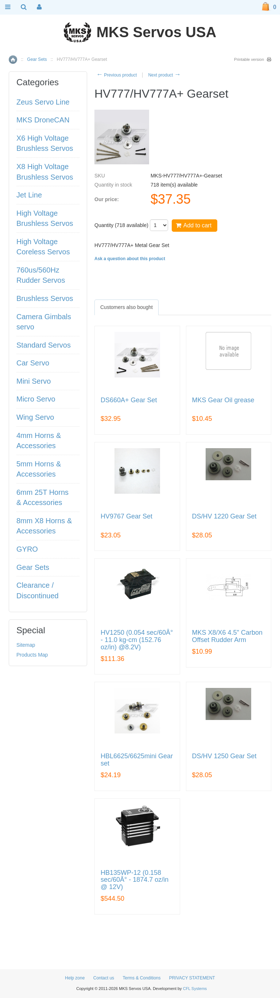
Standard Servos (43, 345)
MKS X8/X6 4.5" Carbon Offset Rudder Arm (227, 636)
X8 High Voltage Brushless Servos (44, 172)
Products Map (32, 655)
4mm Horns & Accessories (38, 440)
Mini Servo (33, 381)
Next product (164, 75)
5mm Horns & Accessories (38, 469)
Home (13, 59)
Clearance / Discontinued (37, 590)
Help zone (75, 978)
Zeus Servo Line (43, 102)
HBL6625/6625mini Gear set (137, 760)
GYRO (27, 549)
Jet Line (29, 195)
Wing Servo (35, 417)
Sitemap (25, 645)
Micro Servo (35, 399)
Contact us (103, 978)
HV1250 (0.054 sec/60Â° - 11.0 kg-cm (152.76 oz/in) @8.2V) (137, 640)
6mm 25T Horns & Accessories (42, 497)
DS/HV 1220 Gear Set (224, 516)
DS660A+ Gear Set (129, 400)
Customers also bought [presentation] (126, 307)
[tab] (126, 307)
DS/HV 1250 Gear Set (224, 756)
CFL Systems (195, 988)
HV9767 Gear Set (126, 516)
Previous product (116, 75)
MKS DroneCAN (43, 120)
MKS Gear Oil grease (223, 400)
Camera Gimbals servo (43, 322)
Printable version (249, 59)
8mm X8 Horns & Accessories (44, 526)
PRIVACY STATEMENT (192, 978)
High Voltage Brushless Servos (44, 218)
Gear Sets (37, 59)
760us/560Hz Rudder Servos (40, 275)
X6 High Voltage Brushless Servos (44, 143)
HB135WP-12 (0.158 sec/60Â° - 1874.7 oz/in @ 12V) (134, 880)
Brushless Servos (44, 298)
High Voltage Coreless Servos (43, 247)
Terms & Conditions (141, 978)
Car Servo (32, 363)
